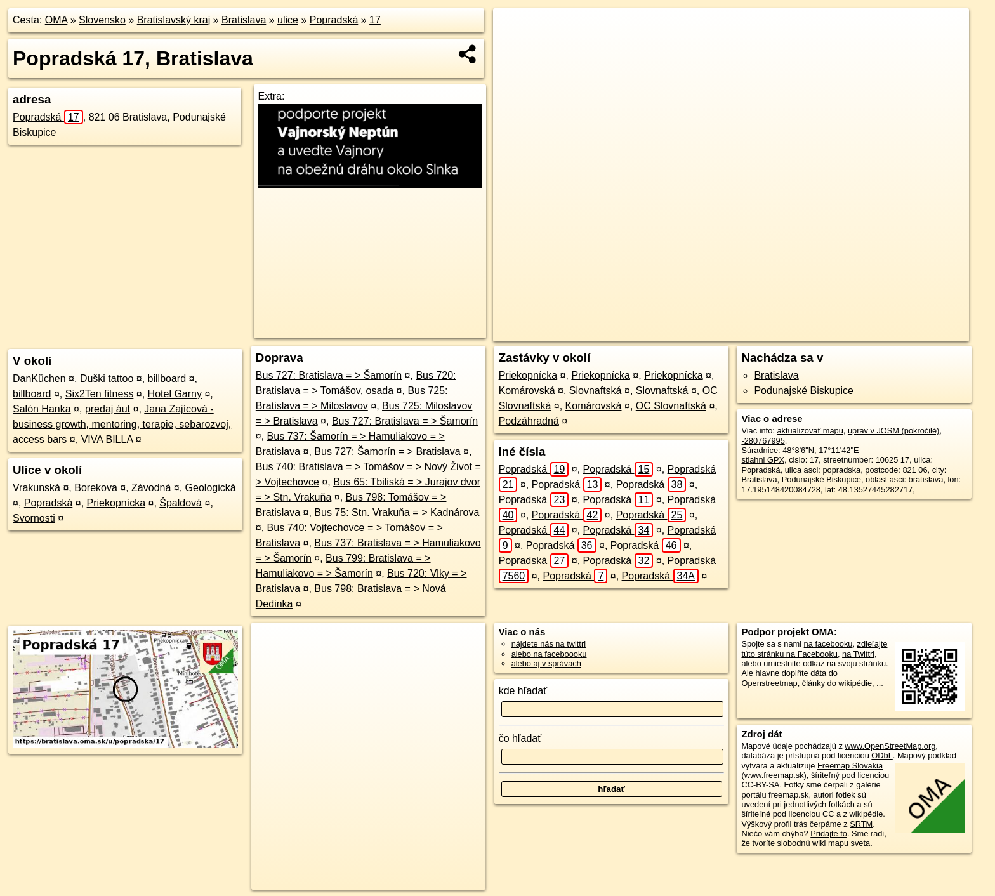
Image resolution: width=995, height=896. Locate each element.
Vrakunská (36, 487)
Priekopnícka (116, 502)
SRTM (861, 824)
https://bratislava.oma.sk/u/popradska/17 (898, 332)
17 (375, 20)
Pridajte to (828, 833)
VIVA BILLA (107, 439)
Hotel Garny (175, 393)
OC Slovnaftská (671, 405)
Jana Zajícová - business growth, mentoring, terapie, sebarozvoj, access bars (122, 424)
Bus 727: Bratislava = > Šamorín (329, 375)
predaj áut (107, 409)
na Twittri (858, 654)
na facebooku (828, 644)
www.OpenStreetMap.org (890, 746)
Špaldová (180, 502)
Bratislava (243, 20)
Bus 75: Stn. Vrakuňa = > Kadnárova (396, 512)
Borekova (95, 487)
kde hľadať (523, 690)
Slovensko (102, 20)
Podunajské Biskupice (803, 390)
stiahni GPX (762, 459)
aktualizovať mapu (810, 430)
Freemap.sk (789, 332)
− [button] (515, 49)
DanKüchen (39, 378)
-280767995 (762, 440)
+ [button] (515, 29)
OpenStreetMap (724, 332)
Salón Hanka (42, 409)
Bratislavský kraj (174, 20)
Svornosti (34, 518)
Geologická (210, 487)
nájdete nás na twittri (548, 644)
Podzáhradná (529, 421)
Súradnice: (760, 450)
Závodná (151, 487)
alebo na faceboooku (549, 654)
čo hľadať (520, 738)
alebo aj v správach (546, 663)
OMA (56, 20)
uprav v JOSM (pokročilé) (893, 430)
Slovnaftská (595, 390)
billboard (167, 378)
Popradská (334, 20)
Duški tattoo (106, 378)
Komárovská (527, 390)
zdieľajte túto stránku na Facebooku (814, 648)
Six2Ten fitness (99, 393)
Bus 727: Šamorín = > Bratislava (387, 451)
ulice (287, 20)
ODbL (881, 755)
